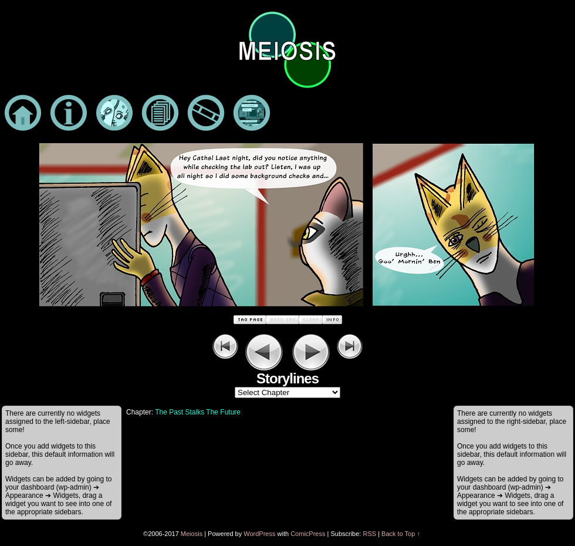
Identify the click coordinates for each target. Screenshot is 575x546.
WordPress (259, 533)
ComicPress (307, 533)
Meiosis (191, 533)
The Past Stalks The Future (198, 412)
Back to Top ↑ (400, 533)
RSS (369, 533)
